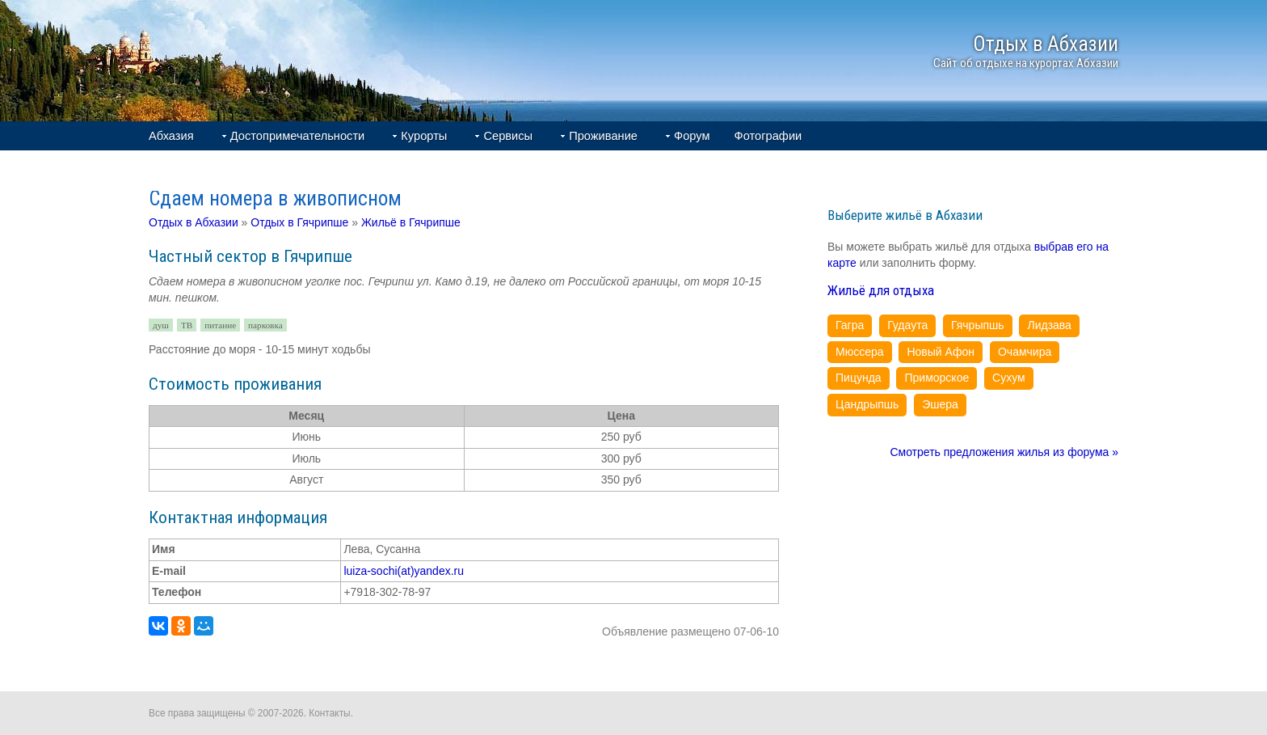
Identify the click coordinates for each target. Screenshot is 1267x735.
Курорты (424, 135)
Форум (692, 135)
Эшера (940, 404)
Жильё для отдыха (880, 290)
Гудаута (907, 325)
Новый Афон (940, 351)
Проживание (603, 135)
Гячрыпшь (977, 325)
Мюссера (860, 351)
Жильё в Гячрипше (411, 222)
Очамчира (1024, 351)
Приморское (936, 377)
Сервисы (507, 135)
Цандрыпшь (867, 404)
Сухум (1008, 377)
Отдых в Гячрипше (299, 222)
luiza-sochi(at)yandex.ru (403, 570)
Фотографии (768, 135)
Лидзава (1049, 325)
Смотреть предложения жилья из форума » (1004, 452)
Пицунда (859, 377)
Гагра (850, 325)
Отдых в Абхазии (193, 222)
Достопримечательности (297, 135)
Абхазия (171, 135)
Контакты (329, 713)
